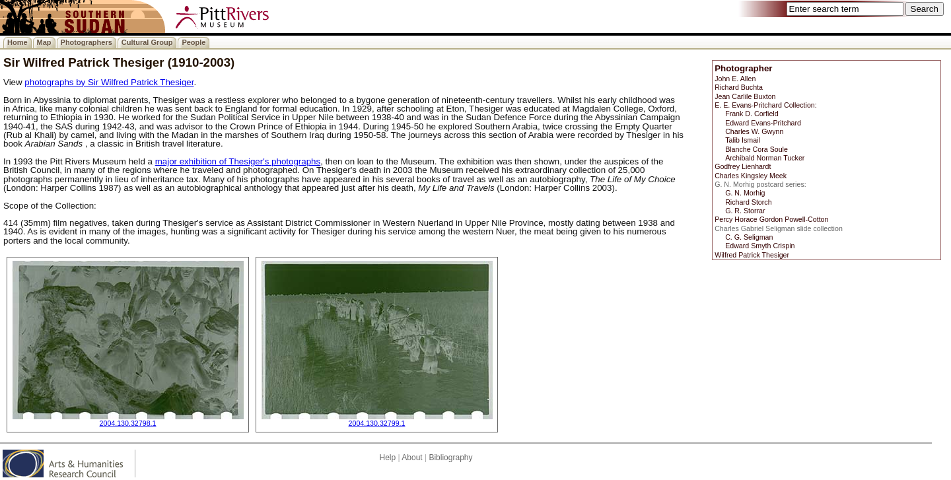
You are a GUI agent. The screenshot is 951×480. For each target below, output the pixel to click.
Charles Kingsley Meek (751, 176)
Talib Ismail (742, 140)
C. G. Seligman (749, 237)
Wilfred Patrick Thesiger (752, 255)
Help (387, 457)
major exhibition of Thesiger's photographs (238, 161)
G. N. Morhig (745, 193)
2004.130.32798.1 (128, 423)
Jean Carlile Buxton (745, 96)
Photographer (743, 68)
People (193, 42)
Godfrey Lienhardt (743, 166)
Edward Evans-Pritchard (763, 123)
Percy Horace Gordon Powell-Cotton (771, 219)
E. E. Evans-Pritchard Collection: (766, 105)
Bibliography (450, 457)
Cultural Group (147, 42)
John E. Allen (735, 79)
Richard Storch (748, 202)
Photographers (86, 42)
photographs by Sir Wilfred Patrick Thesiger (109, 82)
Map (44, 42)
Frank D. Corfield (752, 114)
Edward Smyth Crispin (759, 246)
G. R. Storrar (745, 211)
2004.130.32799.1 (377, 423)
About (412, 457)
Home (17, 42)
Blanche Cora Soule (756, 149)
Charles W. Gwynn (754, 131)
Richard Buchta (739, 87)
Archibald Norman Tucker (764, 158)
